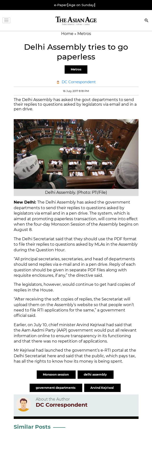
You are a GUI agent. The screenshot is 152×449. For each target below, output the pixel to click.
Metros (76, 69)
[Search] (146, 21)
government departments (56, 388)
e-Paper (60, 5)
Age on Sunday (81, 5)
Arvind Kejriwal (102, 388)
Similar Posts (32, 427)
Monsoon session (56, 374)
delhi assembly (95, 374)
